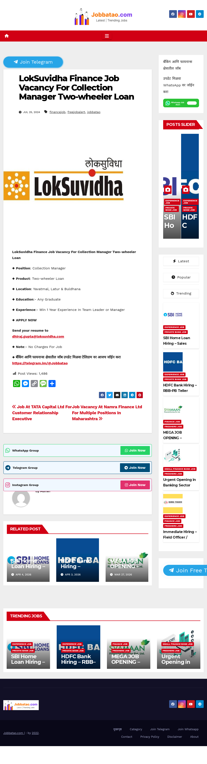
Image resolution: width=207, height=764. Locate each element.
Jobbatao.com (13, 733)
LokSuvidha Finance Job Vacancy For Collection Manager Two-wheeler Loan (76, 87)
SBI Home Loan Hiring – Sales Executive (28, 569)
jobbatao (94, 112)
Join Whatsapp (188, 729)
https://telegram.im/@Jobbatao (40, 363)
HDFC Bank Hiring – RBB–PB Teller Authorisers (78, 664)
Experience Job (172, 201)
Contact (126, 736)
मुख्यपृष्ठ (117, 729)
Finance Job (172, 421)
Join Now (135, 450)
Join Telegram (33, 62)
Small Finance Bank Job (179, 469)
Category (136, 729)
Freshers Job (173, 426)
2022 (35, 733)
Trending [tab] (181, 293)
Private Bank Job (171, 208)
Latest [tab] (181, 261)
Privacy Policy (149, 736)
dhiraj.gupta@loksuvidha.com (38, 336)
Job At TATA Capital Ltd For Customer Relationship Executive (42, 412)
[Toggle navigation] (107, 36)
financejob (57, 112)
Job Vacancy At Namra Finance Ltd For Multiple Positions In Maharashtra (107, 412)
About (194, 736)
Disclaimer (174, 736)
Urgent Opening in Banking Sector (175, 664)
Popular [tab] (181, 277)
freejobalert (76, 112)
